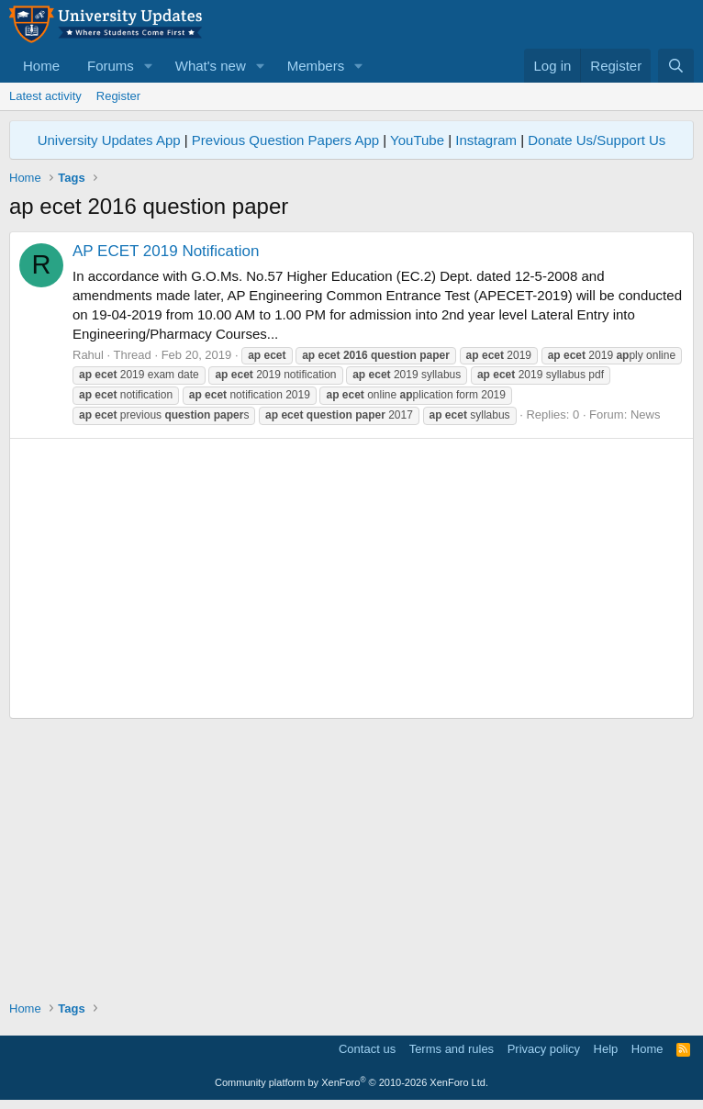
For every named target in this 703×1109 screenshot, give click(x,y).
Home (41, 65)
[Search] (676, 66)
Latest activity (45, 96)
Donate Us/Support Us (596, 140)
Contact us (367, 1049)
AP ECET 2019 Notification (166, 251)
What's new (210, 65)
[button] (149, 66)
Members (316, 65)
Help (606, 1049)
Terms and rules (451, 1049)
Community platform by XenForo (351, 1082)
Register (118, 96)
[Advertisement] (351, 578)
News (645, 414)
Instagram (486, 140)
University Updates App (109, 140)
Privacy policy (544, 1049)
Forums (110, 65)
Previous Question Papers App (285, 140)
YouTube (417, 140)
